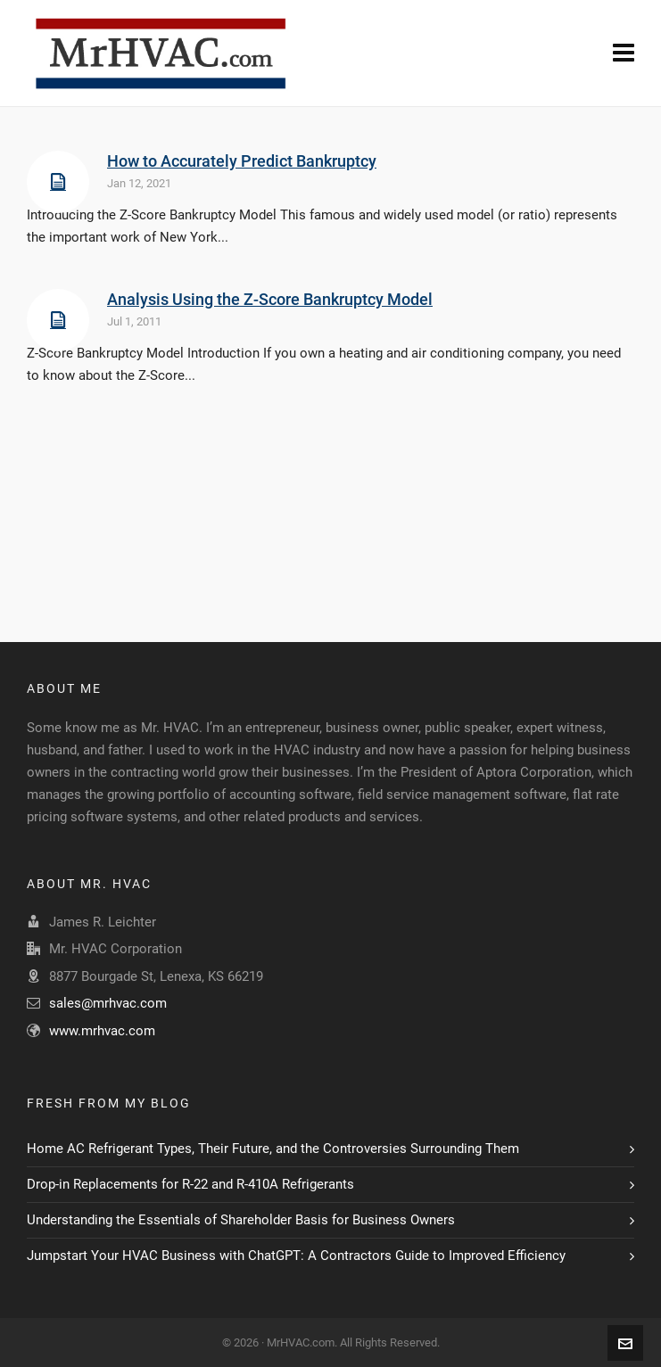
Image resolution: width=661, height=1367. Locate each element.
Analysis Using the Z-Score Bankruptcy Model (270, 299)
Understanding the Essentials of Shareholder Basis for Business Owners (241, 1220)
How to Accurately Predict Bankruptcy (241, 161)
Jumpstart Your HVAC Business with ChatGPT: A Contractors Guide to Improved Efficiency (296, 1256)
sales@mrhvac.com (108, 1003)
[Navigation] (623, 53)
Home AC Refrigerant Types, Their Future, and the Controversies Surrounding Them (273, 1149)
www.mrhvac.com (102, 1031)
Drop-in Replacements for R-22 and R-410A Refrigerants (190, 1184)
